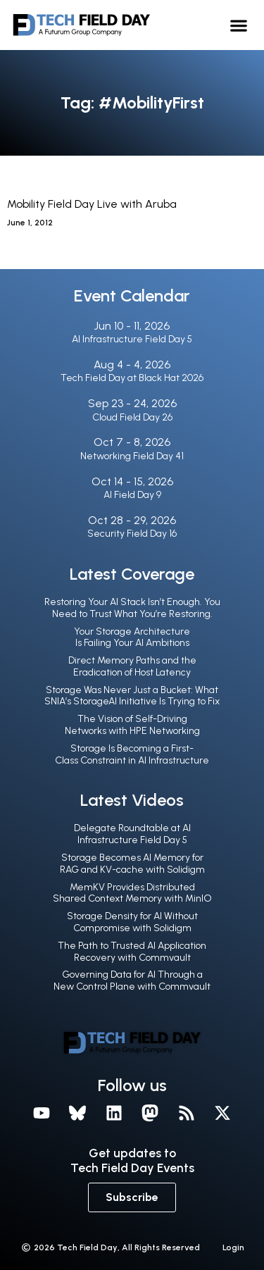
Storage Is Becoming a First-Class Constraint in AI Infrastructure (132, 754)
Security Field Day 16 (132, 534)
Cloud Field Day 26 (132, 417)
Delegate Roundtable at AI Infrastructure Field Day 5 (132, 834)
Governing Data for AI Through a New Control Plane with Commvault (132, 980)
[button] (239, 25)
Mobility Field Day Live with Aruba (92, 204)
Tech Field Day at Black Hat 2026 (132, 378)
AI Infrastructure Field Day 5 (132, 339)
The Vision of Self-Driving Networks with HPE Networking (132, 725)
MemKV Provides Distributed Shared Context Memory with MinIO (132, 893)
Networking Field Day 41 (132, 456)
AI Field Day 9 (132, 495)
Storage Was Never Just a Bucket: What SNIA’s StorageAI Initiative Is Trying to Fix (132, 696)
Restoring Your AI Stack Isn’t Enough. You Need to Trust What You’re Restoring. (132, 608)
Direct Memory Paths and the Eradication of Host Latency (132, 666)
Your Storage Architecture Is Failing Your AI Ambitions (132, 637)
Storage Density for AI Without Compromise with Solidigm (132, 922)
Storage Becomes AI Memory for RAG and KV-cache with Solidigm (132, 864)
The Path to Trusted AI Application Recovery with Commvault (132, 952)
